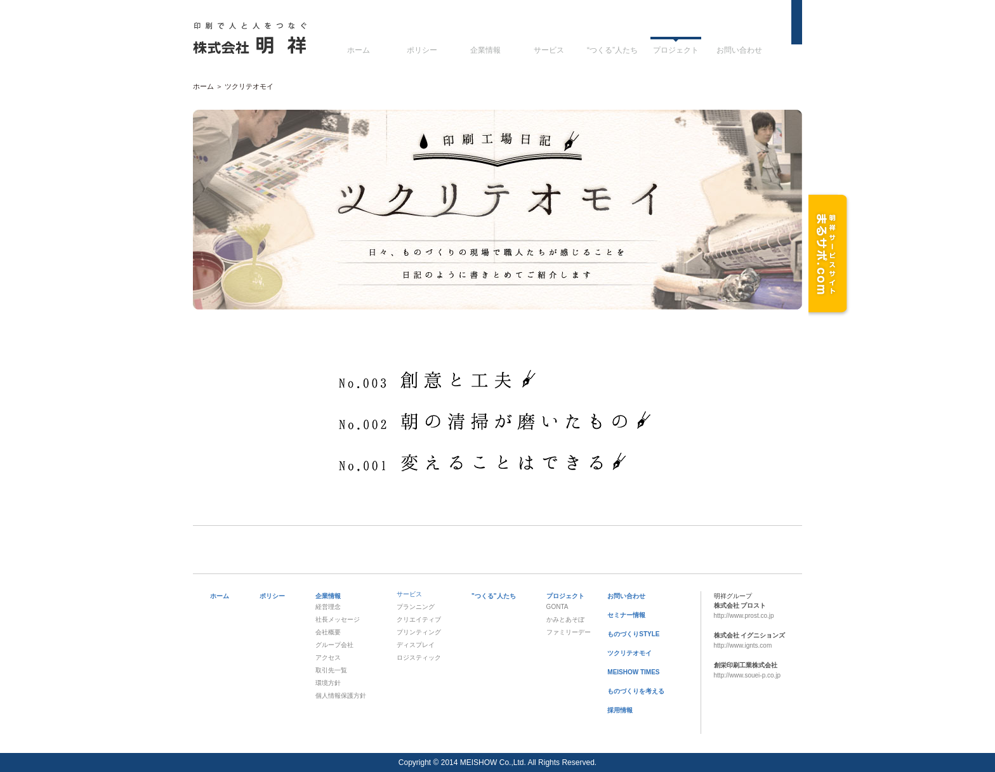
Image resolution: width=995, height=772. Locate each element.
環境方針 (328, 682)
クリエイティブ (419, 619)
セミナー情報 (626, 615)
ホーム (358, 50)
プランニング (416, 606)
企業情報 (485, 50)
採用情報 (620, 710)
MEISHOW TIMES (633, 672)
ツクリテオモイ (629, 653)
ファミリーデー (568, 632)
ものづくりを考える (635, 691)
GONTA (557, 606)
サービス (549, 50)
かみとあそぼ (565, 619)
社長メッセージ (337, 619)
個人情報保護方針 (340, 695)
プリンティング (419, 632)
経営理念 (328, 606)
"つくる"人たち (493, 595)
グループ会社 (334, 644)
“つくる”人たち (612, 50)
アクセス (328, 657)
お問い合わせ (739, 50)
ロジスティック (419, 657)
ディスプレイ (416, 644)
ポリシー (422, 50)
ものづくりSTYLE (633, 634)
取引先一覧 (331, 670)
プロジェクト (676, 50)
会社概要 (328, 632)
